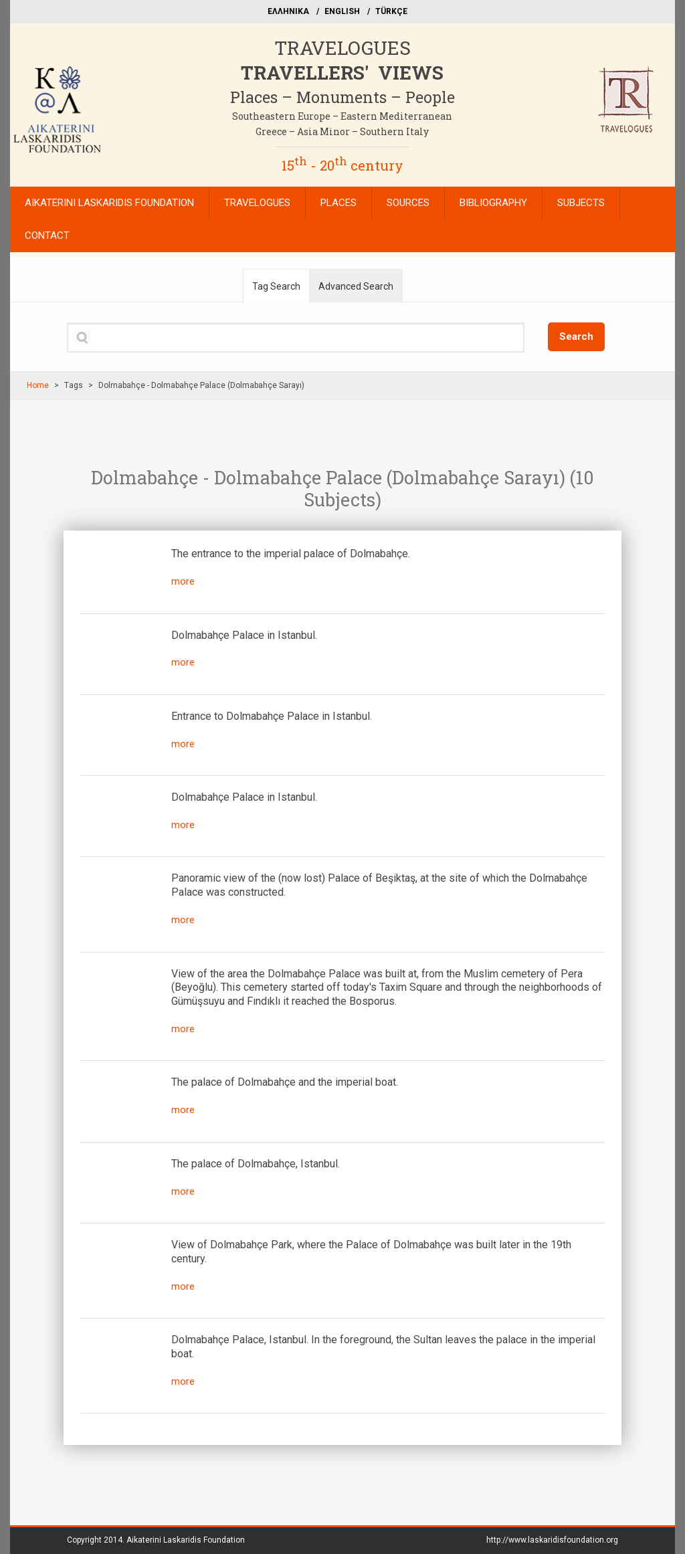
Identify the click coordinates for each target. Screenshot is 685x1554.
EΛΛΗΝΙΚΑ (288, 11)
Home (38, 385)
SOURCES (408, 203)
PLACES (338, 203)
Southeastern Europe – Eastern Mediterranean (342, 116)
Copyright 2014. (156, 1540)
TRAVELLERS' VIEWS (342, 72)
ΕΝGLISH (342, 11)
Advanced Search (355, 286)
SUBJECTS (581, 203)
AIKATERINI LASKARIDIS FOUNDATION (109, 203)
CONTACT (47, 235)
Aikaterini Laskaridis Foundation (185, 1540)
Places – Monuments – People (342, 97)
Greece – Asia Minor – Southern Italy (342, 131)
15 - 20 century (342, 165)
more (183, 581)
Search (576, 336)
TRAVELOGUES (342, 47)
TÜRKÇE (391, 11)
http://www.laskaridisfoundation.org (552, 1540)
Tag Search (276, 286)
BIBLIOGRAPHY (493, 203)
